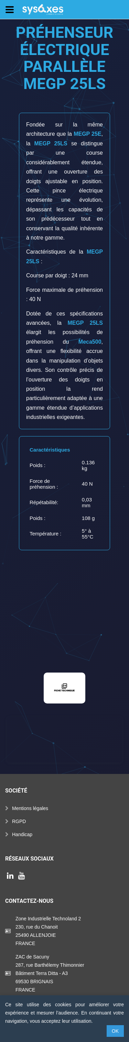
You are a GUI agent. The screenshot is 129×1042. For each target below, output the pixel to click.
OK (115, 1031)
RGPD (19, 821)
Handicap (22, 834)
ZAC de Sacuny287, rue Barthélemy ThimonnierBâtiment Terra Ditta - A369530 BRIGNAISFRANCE (49, 973)
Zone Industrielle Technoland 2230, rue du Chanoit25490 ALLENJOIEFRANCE (48, 931)
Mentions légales (30, 808)
